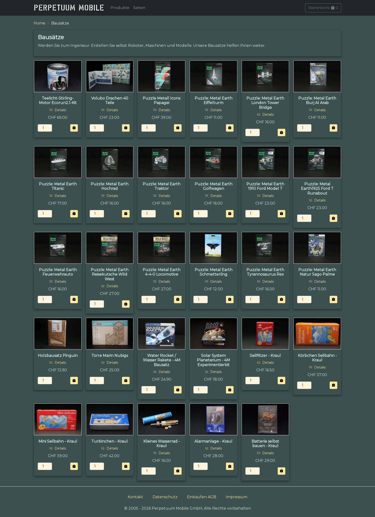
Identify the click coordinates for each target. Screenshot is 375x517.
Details (57, 110)
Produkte (120, 7)
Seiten (139, 7)
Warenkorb (323, 7)
